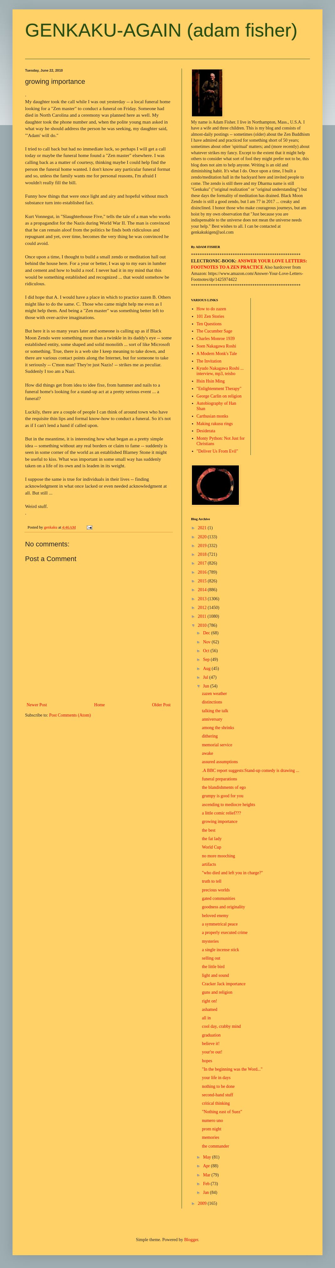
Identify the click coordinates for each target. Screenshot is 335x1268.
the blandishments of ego (224, 787)
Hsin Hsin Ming (211, 381)
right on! (209, 1001)
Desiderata (206, 431)
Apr (207, 1166)
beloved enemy (215, 915)
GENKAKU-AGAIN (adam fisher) (161, 30)
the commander (215, 1146)
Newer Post (37, 704)
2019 (203, 545)
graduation (211, 1035)
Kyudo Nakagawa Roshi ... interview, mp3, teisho (220, 371)
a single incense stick (220, 949)
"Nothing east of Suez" (222, 1111)
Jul (206, 677)
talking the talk (215, 710)
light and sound (215, 975)
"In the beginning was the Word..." (232, 1069)
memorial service (217, 745)
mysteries (210, 941)
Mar (207, 1175)
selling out (211, 958)
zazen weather (214, 693)
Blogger (191, 1239)
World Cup (211, 847)
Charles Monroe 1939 (216, 338)
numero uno (212, 1120)
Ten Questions (209, 324)
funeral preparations (219, 779)
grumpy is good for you (222, 796)
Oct (206, 650)
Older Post (161, 704)
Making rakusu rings (215, 423)
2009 (203, 1203)
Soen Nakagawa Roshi (216, 346)
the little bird (213, 966)
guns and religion (217, 992)
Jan (206, 1192)
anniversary (212, 719)
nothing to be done (218, 1086)
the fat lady (212, 838)
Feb (207, 1183)
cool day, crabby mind (221, 1026)
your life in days (216, 1077)
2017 (203, 563)
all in (206, 1018)
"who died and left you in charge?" (232, 872)
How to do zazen (211, 309)
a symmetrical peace (220, 924)
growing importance (219, 821)
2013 (203, 598)
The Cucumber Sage (214, 331)
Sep (207, 659)
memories (210, 1137)
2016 (203, 572)
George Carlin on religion (219, 396)
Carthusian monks (213, 416)
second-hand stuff (217, 1095)
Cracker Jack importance (223, 983)
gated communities (218, 898)
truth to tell (211, 881)
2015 (203, 581)
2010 (203, 625)
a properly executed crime (225, 932)
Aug (207, 668)
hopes (207, 1060)
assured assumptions (220, 761)
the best (208, 830)
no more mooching (218, 856)
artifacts (209, 864)
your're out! (212, 1052)
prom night (211, 1129)
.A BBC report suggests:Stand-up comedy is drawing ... (250, 770)
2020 (203, 537)
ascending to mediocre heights (228, 804)
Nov (207, 642)
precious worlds (216, 890)
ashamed (209, 1009)
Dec (207, 633)
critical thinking (216, 1103)
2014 (203, 589)
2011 (203, 616)
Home (99, 704)
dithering (210, 736)
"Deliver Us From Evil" (217, 451)
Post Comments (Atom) (70, 715)
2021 (203, 527)
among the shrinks (218, 727)
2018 (203, 554)
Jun (206, 686)
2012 (203, 607)
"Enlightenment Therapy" (219, 388)
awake (207, 753)
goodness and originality (223, 907)
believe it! (210, 1043)
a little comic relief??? (221, 813)
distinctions (212, 702)
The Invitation (209, 361)
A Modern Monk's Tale (217, 353)
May (207, 1157)
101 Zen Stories (210, 316)
